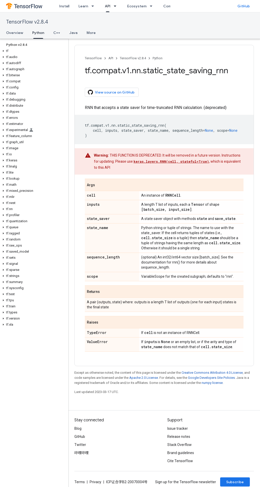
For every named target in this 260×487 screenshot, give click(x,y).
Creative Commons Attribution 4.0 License (212, 372)
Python (157, 58)
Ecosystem (137, 6)
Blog (78, 428)
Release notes (178, 437)
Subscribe (235, 482)
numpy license (212, 383)
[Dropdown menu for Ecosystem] (153, 6)
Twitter (80, 445)
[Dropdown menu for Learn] (94, 6)
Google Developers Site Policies (211, 378)
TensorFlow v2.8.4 (27, 22)
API (110, 58)
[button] (33, 51)
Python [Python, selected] (38, 32)
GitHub (243, 6)
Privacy (95, 482)
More (91, 32)
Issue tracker (177, 428)
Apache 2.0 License (143, 378)
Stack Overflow (179, 445)
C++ (56, 32)
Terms (79, 482)
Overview (14, 32)
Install (64, 6)
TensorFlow (93, 58)
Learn (83, 6)
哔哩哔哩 (81, 453)
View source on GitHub (111, 92)
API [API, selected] (107, 6)
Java (73, 32)
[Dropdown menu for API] (116, 6)
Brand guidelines (180, 453)
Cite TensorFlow (180, 461)
